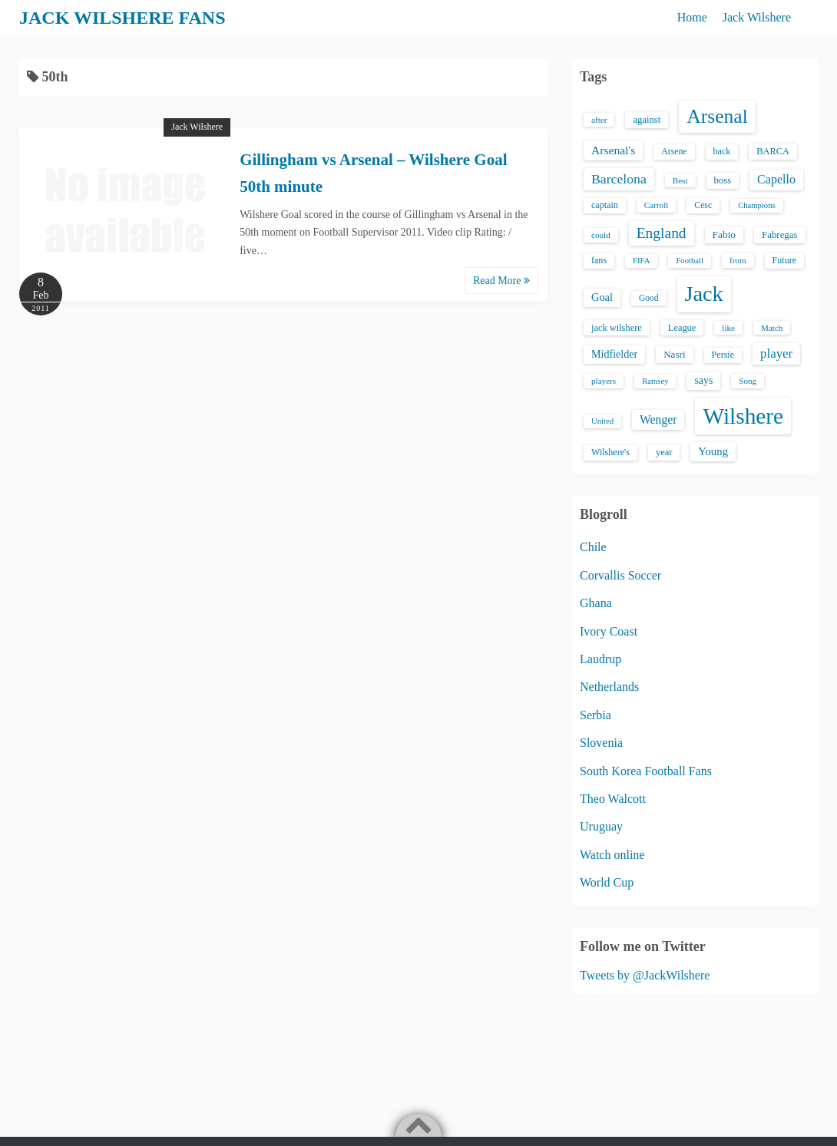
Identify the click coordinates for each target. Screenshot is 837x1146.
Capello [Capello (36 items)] (776, 179)
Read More (501, 280)
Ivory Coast (608, 631)
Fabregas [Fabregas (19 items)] (779, 235)
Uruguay (601, 826)
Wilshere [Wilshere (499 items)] (743, 416)
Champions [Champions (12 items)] (757, 205)
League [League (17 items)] (682, 327)
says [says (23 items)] (703, 380)
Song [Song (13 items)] (747, 380)
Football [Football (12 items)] (689, 260)
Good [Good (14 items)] (649, 297)
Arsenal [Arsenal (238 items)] (717, 116)
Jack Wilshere (757, 17)
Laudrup (600, 658)
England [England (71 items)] (661, 233)
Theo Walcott (613, 798)
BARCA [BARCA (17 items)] (772, 151)
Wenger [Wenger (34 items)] (658, 419)
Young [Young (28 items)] (713, 451)
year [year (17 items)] (664, 452)
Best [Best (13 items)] (680, 180)
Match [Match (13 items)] (771, 327)
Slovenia (601, 742)
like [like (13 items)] (728, 327)
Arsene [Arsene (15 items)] (673, 152)
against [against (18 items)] (646, 119)
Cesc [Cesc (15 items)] (703, 205)
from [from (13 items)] (737, 260)
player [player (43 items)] (776, 353)
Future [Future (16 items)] (784, 260)
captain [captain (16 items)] (604, 205)
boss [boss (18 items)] (723, 180)
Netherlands (609, 686)
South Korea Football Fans (646, 771)
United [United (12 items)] (602, 421)
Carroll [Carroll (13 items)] (656, 205)
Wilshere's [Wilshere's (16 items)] (610, 452)
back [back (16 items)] (722, 151)
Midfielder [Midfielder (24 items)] (614, 354)
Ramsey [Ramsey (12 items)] (655, 381)
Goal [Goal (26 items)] (602, 297)
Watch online (612, 854)
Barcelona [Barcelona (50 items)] (619, 179)
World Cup (607, 882)
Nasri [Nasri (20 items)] (674, 354)
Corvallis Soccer (620, 575)
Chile (593, 546)
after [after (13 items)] (599, 119)
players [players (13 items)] (603, 380)
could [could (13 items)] (600, 234)
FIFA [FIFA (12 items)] (641, 260)
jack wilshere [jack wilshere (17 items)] (616, 327)
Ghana (596, 602)
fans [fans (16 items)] (599, 260)
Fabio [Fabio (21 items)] (724, 234)
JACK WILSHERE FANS (122, 18)
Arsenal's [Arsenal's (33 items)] (613, 150)
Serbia (595, 715)
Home (692, 17)
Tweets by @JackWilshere (645, 975)
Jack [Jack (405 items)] (704, 293)
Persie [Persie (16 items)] (723, 354)
